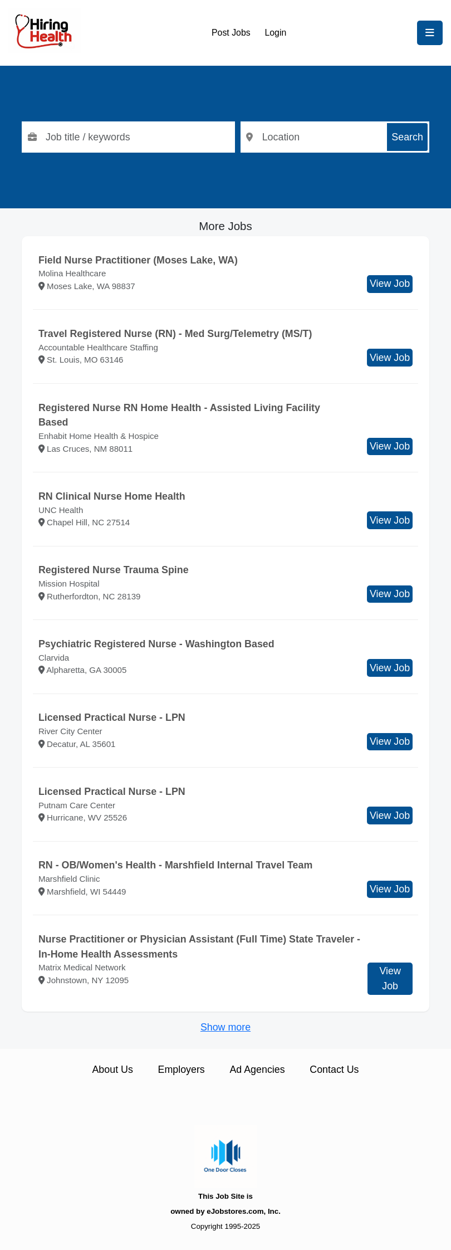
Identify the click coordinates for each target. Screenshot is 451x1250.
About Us (112, 1069)
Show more (225, 1027)
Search (407, 137)
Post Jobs (231, 32)
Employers (181, 1069)
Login (275, 32)
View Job (390, 283)
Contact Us (334, 1069)
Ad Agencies (257, 1069)
